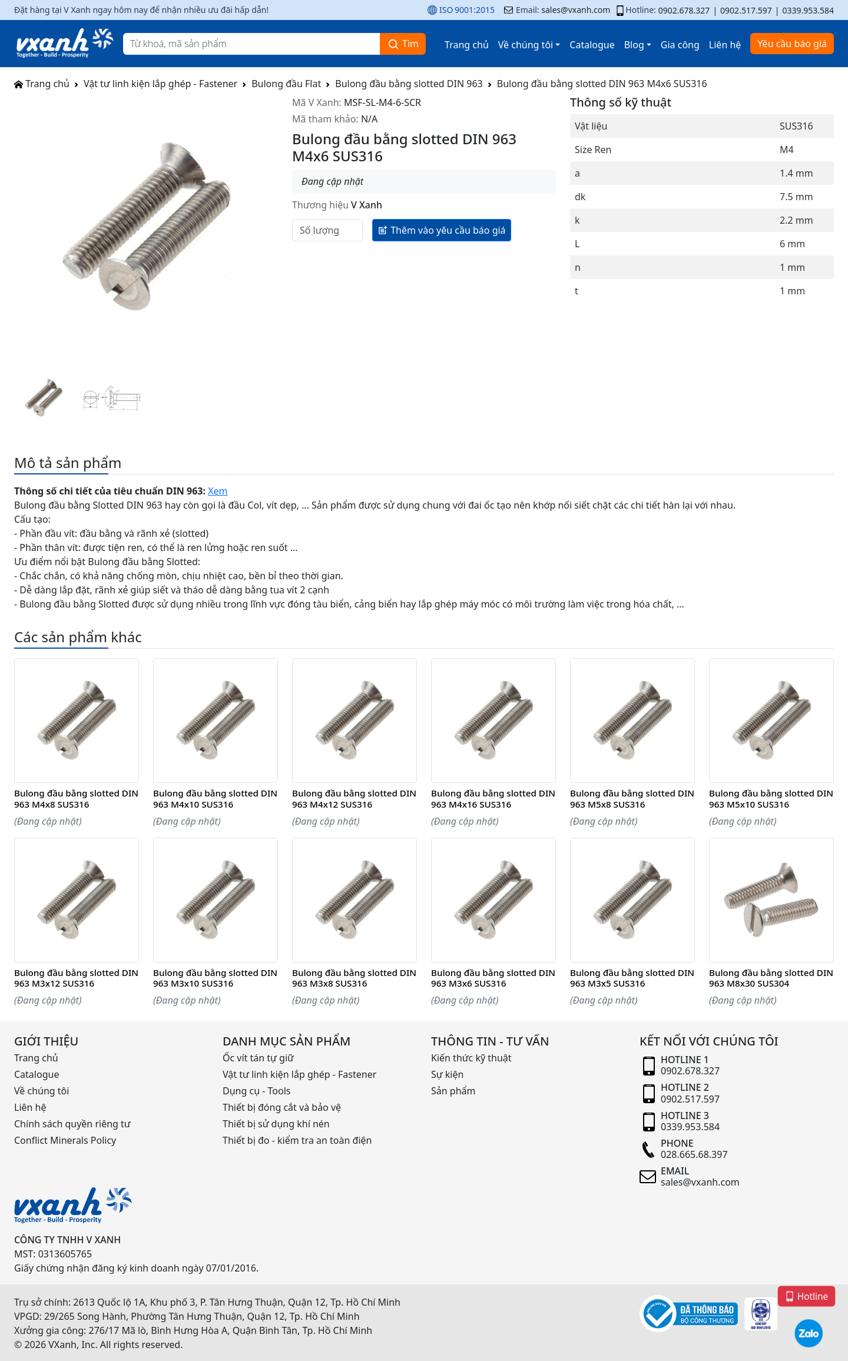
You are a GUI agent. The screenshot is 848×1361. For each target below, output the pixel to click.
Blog (634, 44)
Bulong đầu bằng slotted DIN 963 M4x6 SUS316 (602, 83)
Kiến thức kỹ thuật (471, 1057)
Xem (217, 490)
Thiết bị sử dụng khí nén (276, 1123)
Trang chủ (467, 44)
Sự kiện (447, 1074)
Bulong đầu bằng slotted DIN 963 (409, 83)
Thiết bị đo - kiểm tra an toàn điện (297, 1140)
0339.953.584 (808, 10)
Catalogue (591, 44)
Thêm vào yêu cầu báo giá (441, 230)
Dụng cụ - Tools (256, 1090)
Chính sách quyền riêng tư (72, 1123)
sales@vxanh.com (575, 9)
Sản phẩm (453, 1090)
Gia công (680, 44)
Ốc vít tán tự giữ (258, 1057)
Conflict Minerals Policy (65, 1140)
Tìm (403, 44)
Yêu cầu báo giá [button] (792, 43)
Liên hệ (725, 44)
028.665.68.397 (694, 1154)
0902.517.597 (746, 10)
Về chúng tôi (525, 44)
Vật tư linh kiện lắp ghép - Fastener (160, 83)
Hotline (806, 1296)
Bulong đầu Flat (286, 83)
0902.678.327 (684, 10)
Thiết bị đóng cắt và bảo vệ (282, 1107)
